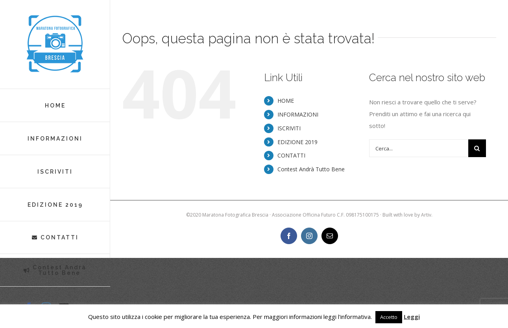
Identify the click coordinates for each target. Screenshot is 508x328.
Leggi (412, 317)
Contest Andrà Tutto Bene (311, 169)
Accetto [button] (388, 317)
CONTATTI (291, 155)
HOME (285, 100)
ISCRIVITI (289, 128)
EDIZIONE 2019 (297, 142)
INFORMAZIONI (297, 114)
